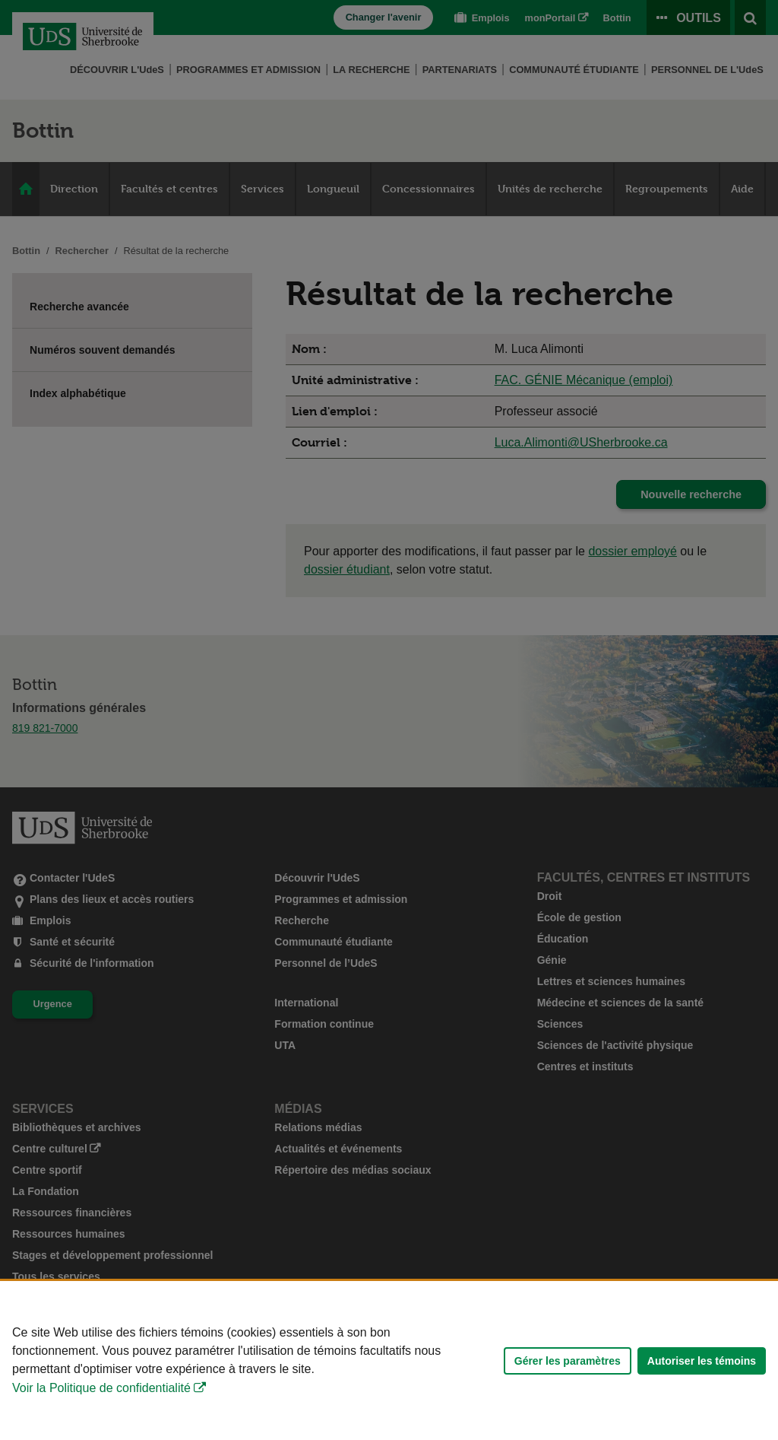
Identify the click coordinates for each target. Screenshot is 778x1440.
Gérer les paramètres (567, 1361)
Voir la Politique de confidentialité (101, 1387)
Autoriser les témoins (701, 1361)
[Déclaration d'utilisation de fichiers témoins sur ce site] (389, 1360)
